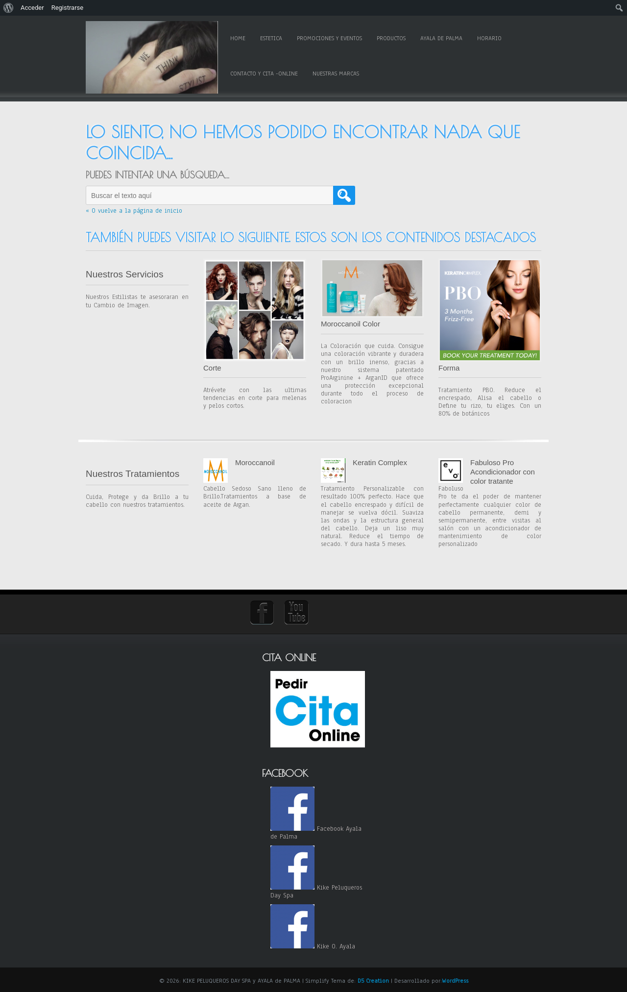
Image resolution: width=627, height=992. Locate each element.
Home (237, 38)
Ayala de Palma (441, 38)
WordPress (455, 981)
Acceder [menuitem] (32, 7)
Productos (391, 38)
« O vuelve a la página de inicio (134, 210)
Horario (489, 38)
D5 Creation (373, 981)
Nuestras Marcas (336, 73)
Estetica (271, 38)
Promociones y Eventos (329, 38)
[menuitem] (8, 8)
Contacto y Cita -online (264, 73)
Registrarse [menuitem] (67, 7)
